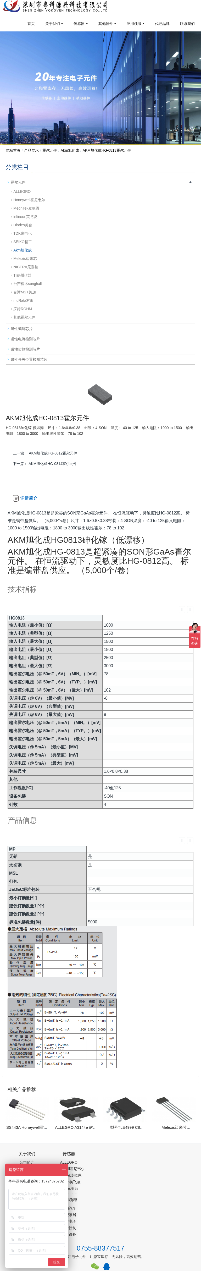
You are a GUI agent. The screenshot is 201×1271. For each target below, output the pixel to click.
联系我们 (187, 23)
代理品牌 (162, 23)
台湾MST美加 (24, 292)
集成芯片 (93, 1249)
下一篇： (45, 464)
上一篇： (45, 453)
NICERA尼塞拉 (25, 267)
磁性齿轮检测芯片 (25, 349)
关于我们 (52, 23)
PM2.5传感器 (71, 1249)
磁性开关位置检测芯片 (29, 359)
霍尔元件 (49, 150)
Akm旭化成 (70, 150)
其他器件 (105, 23)
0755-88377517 (100, 1187)
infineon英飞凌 (25, 217)
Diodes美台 (22, 225)
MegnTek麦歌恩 (26, 208)
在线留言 (178, 1228)
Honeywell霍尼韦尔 (29, 200)
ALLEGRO (22, 191)
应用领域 (134, 23)
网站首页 (13, 150)
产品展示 (31, 150)
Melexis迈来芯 (25, 258)
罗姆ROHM (22, 309)
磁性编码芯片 (22, 329)
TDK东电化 (22, 233)
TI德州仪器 (22, 275)
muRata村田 (23, 300)
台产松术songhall (27, 284)
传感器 (79, 23)
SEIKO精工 (22, 242)
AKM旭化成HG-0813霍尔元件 (107, 150)
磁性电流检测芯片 (25, 339)
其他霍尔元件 (24, 317)
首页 (31, 23)
